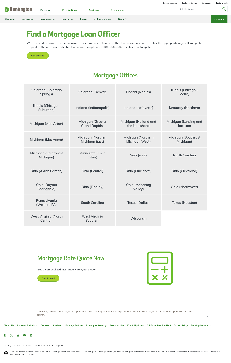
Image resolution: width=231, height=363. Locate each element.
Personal (45, 10)
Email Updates (135, 325)
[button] (5, 335)
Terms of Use (117, 325)
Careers (45, 325)
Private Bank (69, 10)
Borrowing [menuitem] (27, 18)
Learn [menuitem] (83, 18)
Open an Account (170, 3)
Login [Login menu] (219, 18)
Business (94, 10)
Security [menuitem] (123, 18)
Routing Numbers (201, 325)
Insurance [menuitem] (67, 18)
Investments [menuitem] (48, 18)
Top (207, 316)
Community (207, 3)
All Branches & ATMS (159, 325)
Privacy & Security (96, 325)
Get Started (37, 55)
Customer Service (189, 3)
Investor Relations (27, 325)
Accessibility (181, 325)
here (137, 47)
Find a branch (221, 3)
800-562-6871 (114, 47)
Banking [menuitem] (10, 18)
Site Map (57, 325)
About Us (9, 325)
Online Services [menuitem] (102, 18)
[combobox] (202, 9)
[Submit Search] (224, 9)
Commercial (117, 10)
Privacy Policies (74, 325)
